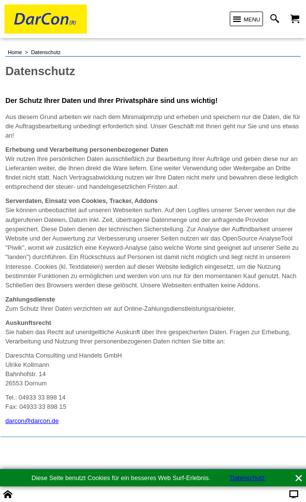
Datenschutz (247, 478)
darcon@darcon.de (32, 420)
